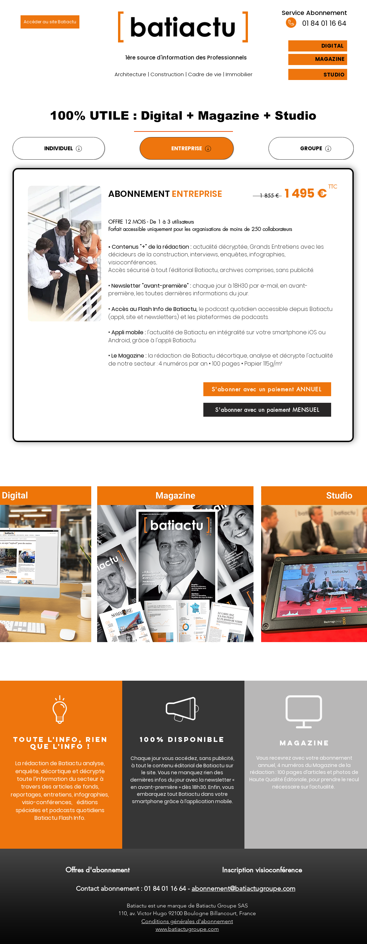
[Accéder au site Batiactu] (50, 22)
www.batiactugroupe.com (187, 929)
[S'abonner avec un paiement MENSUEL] (267, 410)
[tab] (59, 148)
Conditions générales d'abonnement (187, 921)
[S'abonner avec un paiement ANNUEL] (267, 389)
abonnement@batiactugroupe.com (243, 889)
